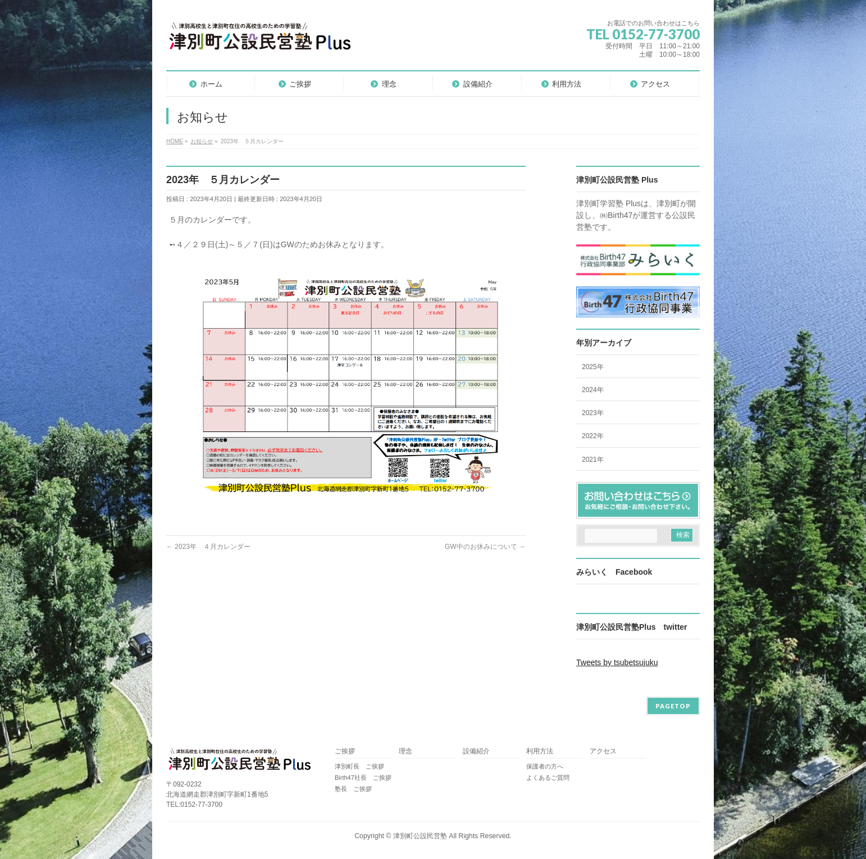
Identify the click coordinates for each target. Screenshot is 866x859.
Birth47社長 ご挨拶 (363, 777)
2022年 (593, 436)
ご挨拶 (345, 751)
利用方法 (539, 751)
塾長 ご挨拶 (353, 788)
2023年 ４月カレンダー (208, 547)
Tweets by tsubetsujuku (617, 662)
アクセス (603, 751)
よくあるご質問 (547, 777)
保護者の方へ (544, 766)
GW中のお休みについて (485, 547)
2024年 (593, 390)
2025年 (593, 367)
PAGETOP (673, 706)
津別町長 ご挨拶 (359, 766)
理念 (405, 751)
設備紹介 (476, 751)
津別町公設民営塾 (420, 836)
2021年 (593, 459)
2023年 (593, 413)
